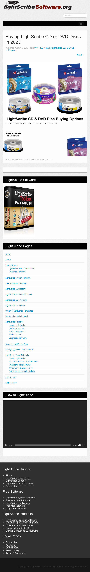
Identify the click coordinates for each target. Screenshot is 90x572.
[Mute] (79, 445)
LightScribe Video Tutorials (17, 355)
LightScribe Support (13, 321)
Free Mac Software (17, 271)
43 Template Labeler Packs (17, 316)
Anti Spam (11, 544)
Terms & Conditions (16, 553)
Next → (80, 54)
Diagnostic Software (18, 338)
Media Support (15, 334)
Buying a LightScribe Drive (16, 344)
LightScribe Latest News (16, 300)
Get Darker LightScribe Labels (22, 371)
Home (8, 254)
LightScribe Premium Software (18, 294)
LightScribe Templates (15, 305)
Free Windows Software (15, 283)
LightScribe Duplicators (15, 288)
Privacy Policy (12, 550)
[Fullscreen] (83, 445)
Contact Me (10, 377)
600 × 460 (38, 48)
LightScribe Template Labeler (21, 268)
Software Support (16, 331)
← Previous (11, 50)
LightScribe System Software (18, 278)
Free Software (11, 265)
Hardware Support (17, 328)
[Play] (6, 445)
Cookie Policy (11, 382)
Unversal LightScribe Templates (19, 311)
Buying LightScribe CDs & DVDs (59, 48)
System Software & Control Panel (23, 361)
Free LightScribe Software (20, 364)
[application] (45, 424)
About (8, 259)
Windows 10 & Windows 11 (21, 368)
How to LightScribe (17, 325)
